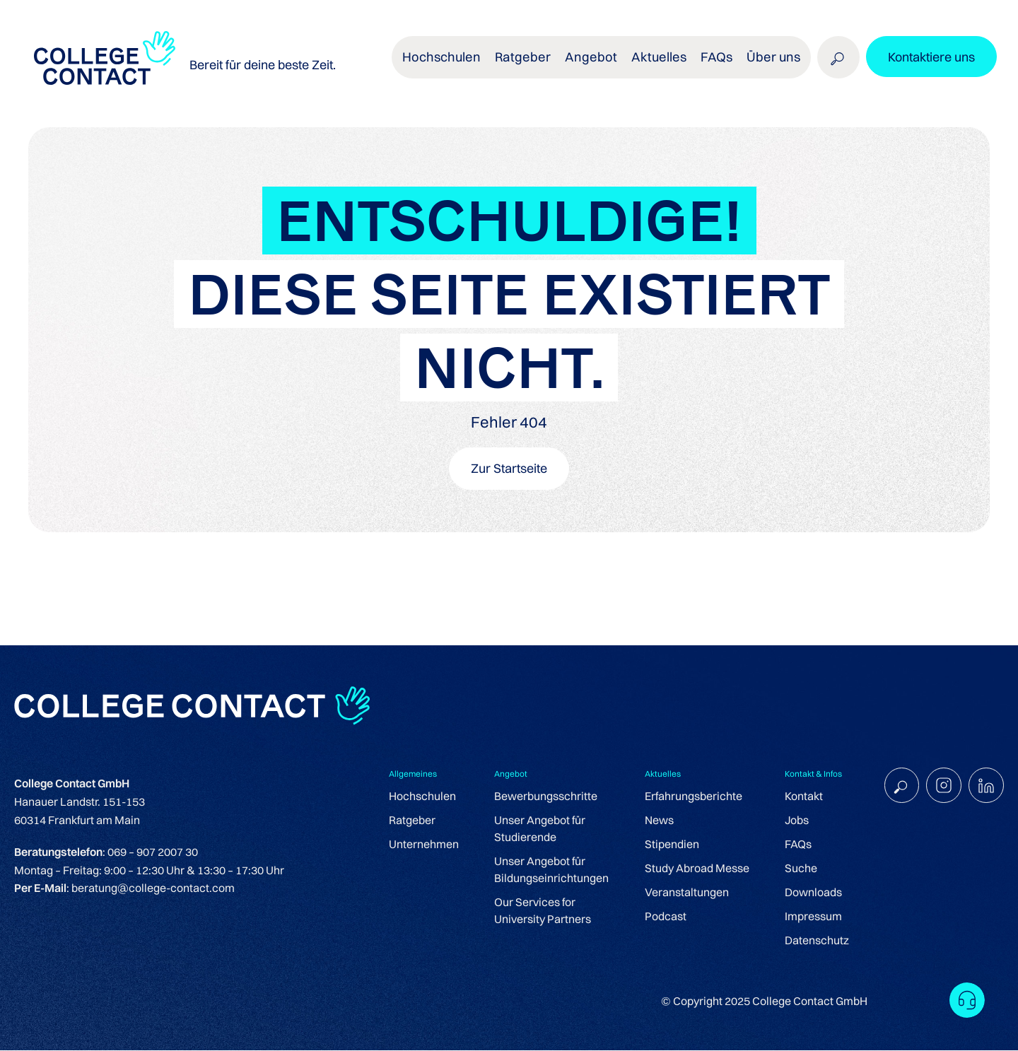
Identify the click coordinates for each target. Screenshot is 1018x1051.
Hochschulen (458, 63)
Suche (796, 869)
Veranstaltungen (682, 893)
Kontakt (799, 797)
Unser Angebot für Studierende (534, 829)
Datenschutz (812, 941)
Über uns (772, 63)
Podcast (660, 917)
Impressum (808, 917)
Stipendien (667, 845)
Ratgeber (536, 63)
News (654, 821)
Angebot (600, 63)
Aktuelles (663, 63)
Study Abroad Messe (692, 869)
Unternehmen (419, 845)
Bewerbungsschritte (540, 797)
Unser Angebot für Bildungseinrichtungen (546, 870)
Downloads (808, 893)
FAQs (718, 63)
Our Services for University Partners (537, 911)
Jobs (792, 821)
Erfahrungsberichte (688, 797)
